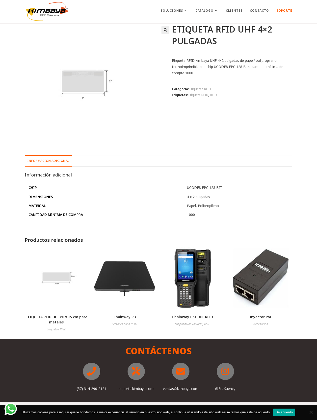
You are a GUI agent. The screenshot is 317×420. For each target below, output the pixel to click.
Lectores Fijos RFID (124, 324)
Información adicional (48, 161)
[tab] (48, 161)
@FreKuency (225, 388)
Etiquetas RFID (200, 89)
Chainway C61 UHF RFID (192, 317)
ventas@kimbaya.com (180, 388)
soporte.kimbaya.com (136, 388)
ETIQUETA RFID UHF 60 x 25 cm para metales (56, 319)
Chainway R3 (124, 317)
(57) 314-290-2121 (91, 388)
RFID (213, 95)
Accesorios (260, 324)
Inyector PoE (261, 317)
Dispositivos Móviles (189, 324)
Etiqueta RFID (198, 95)
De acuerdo (284, 412)
